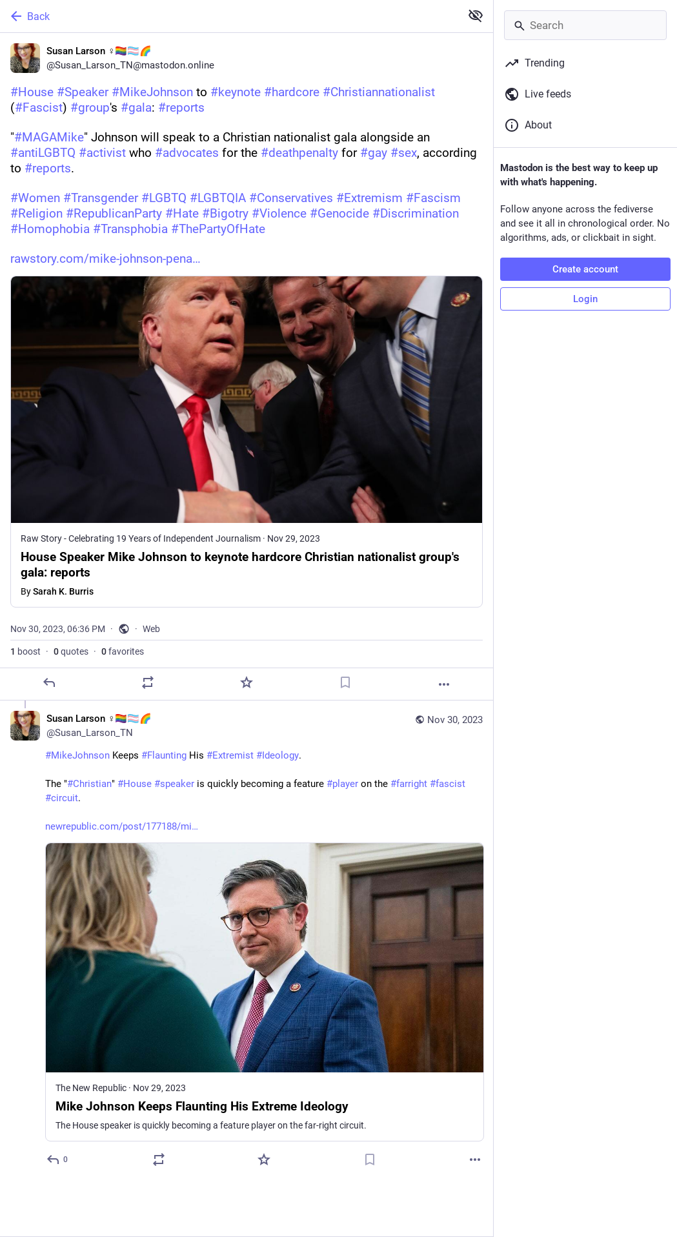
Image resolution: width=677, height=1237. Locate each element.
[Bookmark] (345, 682)
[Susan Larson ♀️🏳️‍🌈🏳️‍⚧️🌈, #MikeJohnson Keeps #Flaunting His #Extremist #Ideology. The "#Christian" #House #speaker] (246, 940)
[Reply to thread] (57, 1159)
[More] (444, 684)
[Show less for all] (475, 15)
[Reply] (49, 682)
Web (151, 629)
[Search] (585, 25)
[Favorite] (246, 682)
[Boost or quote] (148, 682)
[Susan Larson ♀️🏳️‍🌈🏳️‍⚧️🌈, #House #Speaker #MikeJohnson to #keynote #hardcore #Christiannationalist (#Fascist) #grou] (246, 366)
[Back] (229, 16)
